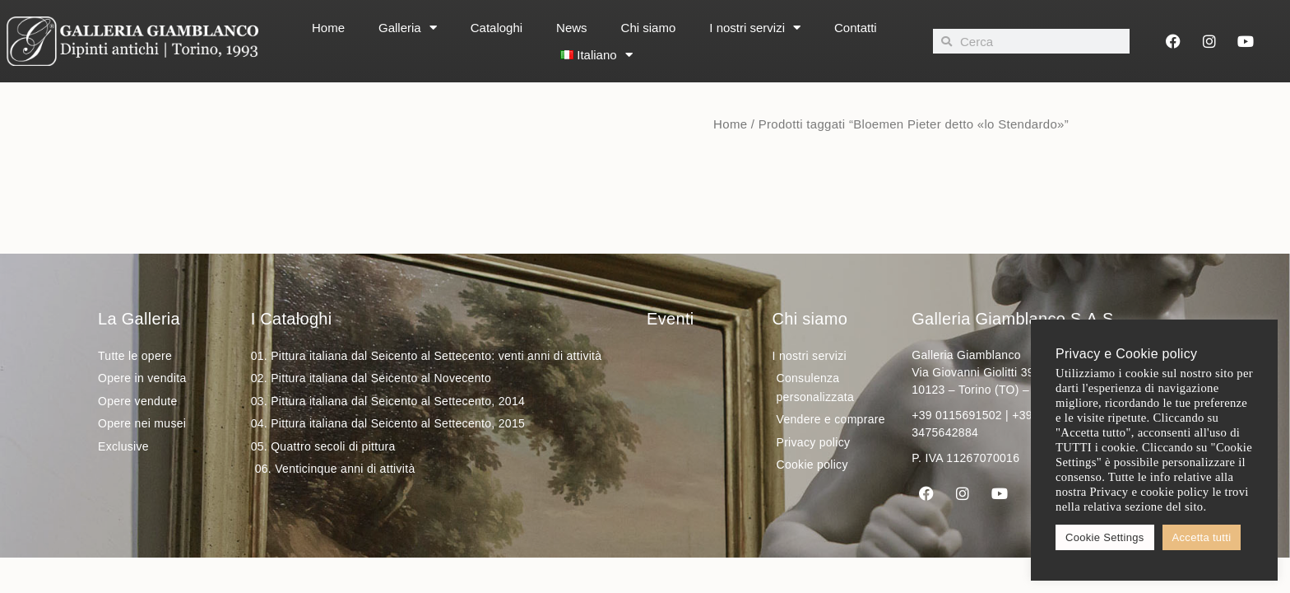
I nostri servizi (754, 27)
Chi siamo (648, 28)
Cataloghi (496, 28)
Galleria (407, 27)
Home (328, 28)
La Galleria (139, 319)
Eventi (670, 319)
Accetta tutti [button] (1202, 537)
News (571, 28)
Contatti (855, 28)
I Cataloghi (291, 319)
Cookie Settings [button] (1104, 537)
